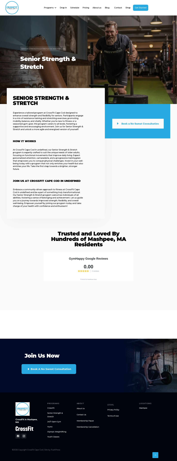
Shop (128, 8)
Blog (107, 8)
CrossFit (50, 408)
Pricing (85, 8)
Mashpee (143, 408)
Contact (118, 8)
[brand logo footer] (22, 409)
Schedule (74, 8)
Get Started (140, 8)
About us (97, 8)
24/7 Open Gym (54, 422)
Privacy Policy (113, 410)
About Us (81, 408)
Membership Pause (85, 421)
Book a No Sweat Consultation (51, 369)
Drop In (63, 8)
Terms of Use (113, 416)
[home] (12, 8)
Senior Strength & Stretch (55, 415)
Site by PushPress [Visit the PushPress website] (52, 450)
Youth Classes (53, 437)
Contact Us (81, 415)
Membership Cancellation (88, 427)
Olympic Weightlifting (56, 432)
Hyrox (49, 427)
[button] (50, 7)
